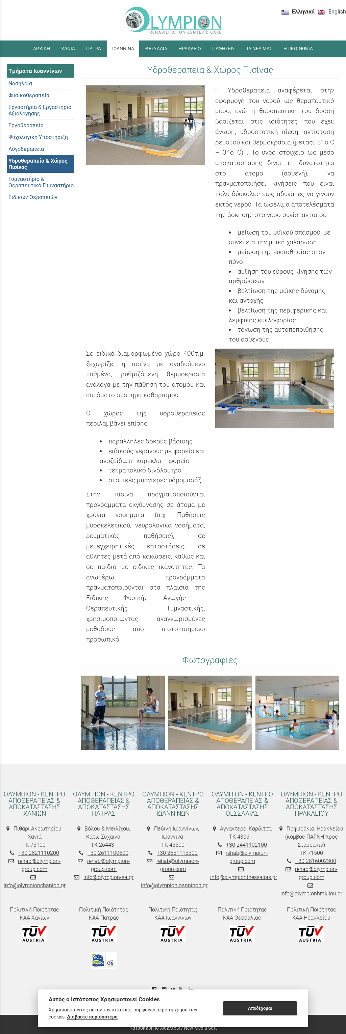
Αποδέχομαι (260, 1008)
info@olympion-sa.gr (108, 877)
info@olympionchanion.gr (35, 885)
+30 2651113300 (177, 853)
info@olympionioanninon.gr (174, 885)
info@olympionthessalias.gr (243, 877)
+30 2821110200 (38, 853)
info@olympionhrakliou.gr (311, 893)
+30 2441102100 (246, 845)
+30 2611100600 (108, 853)
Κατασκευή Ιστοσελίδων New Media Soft (173, 1028)
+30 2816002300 (315, 861)
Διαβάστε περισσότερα (92, 1016)
